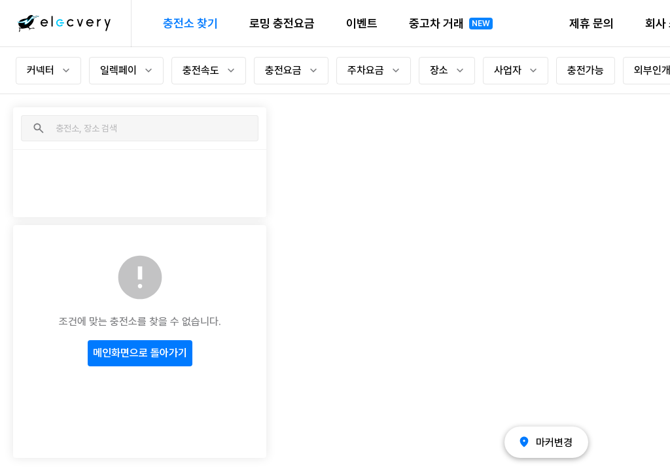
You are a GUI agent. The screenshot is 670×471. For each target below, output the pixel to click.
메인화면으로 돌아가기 (140, 353)
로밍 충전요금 (282, 23)
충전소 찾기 (190, 23)
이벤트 (362, 23)
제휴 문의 (591, 23)
